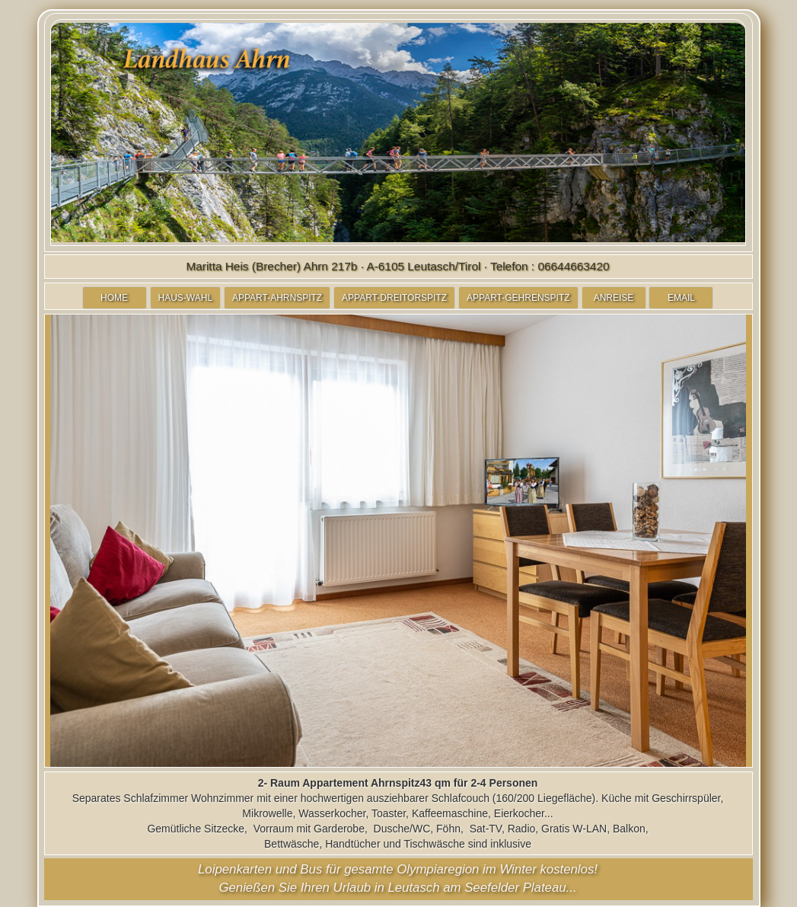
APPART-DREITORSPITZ (394, 297)
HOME (114, 297)
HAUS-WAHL (185, 297)
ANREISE (614, 297)
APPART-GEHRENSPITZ (518, 297)
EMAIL (681, 297)
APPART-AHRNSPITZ (277, 297)
